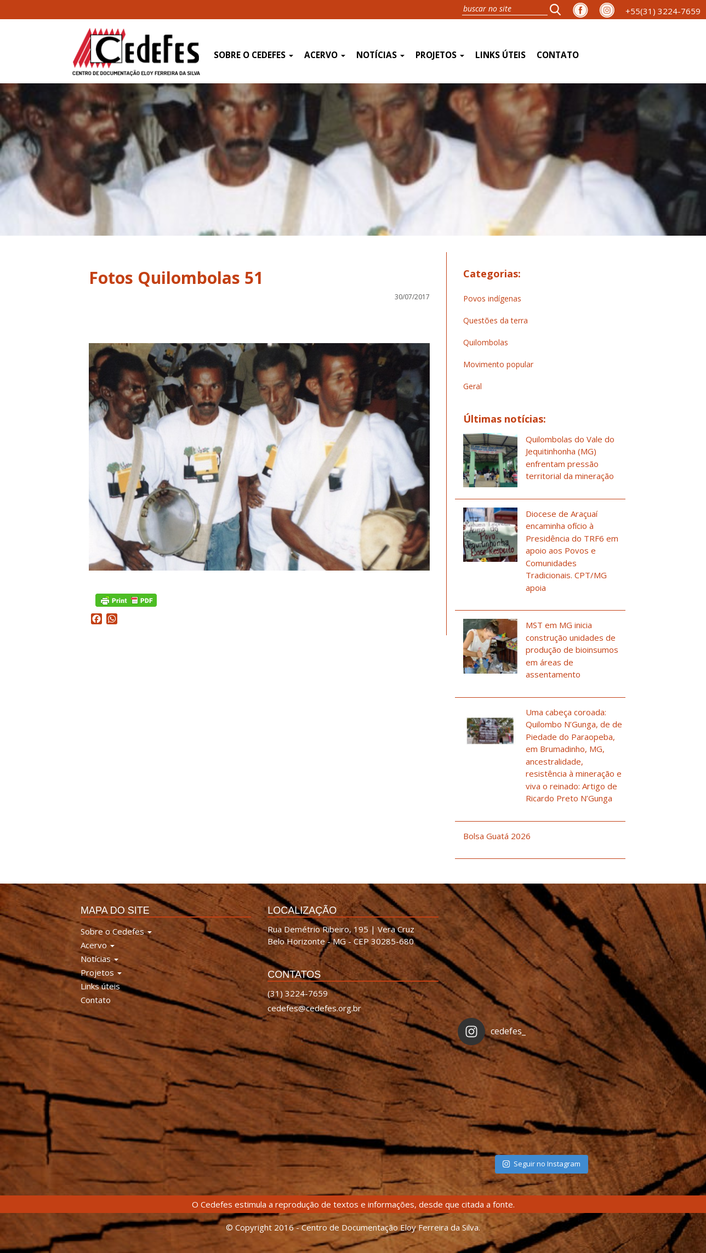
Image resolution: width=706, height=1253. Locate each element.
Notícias (380, 55)
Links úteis (500, 55)
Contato (558, 55)
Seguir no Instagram (541, 1164)
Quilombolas (485, 342)
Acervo (324, 55)
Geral (472, 386)
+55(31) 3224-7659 (663, 10)
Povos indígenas (492, 298)
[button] (558, 9)
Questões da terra (495, 320)
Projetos (439, 55)
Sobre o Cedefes (253, 55)
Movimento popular (498, 364)
